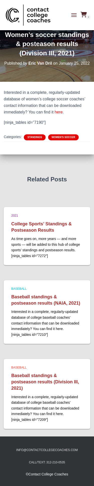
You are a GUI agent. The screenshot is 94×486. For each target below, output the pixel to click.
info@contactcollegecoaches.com (47, 450)
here (59, 112)
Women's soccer (63, 137)
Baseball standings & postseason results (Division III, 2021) (45, 382)
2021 (14, 215)
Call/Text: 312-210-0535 (47, 462)
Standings (34, 137)
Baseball (19, 289)
